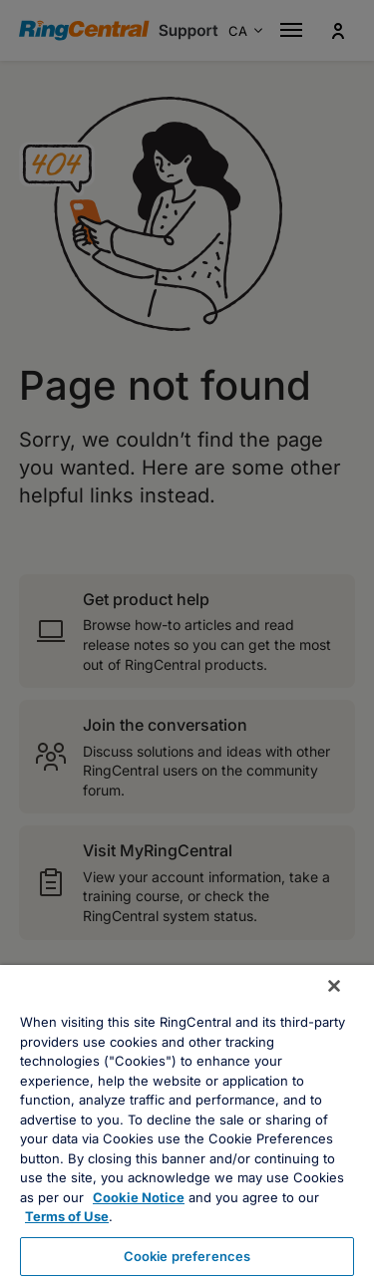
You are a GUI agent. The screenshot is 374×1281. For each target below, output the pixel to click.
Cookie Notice (139, 1197)
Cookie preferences (187, 1256)
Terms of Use (67, 1216)
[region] (187, 1123)
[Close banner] (334, 986)
